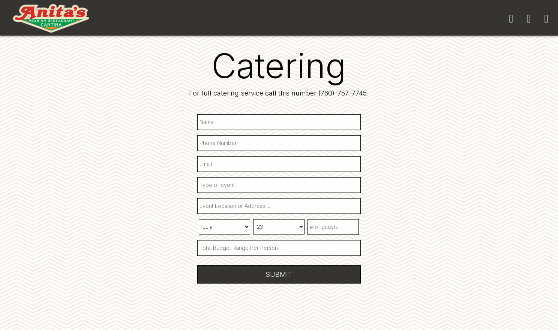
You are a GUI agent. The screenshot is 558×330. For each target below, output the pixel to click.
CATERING (239, 18)
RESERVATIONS (346, 18)
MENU (194, 18)
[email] (279, 164)
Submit (279, 274)
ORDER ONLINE (412, 18)
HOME (156, 18)
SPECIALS (288, 18)
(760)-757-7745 (342, 93)
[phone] (279, 143)
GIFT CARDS (473, 18)
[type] (279, 185)
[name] (279, 122)
